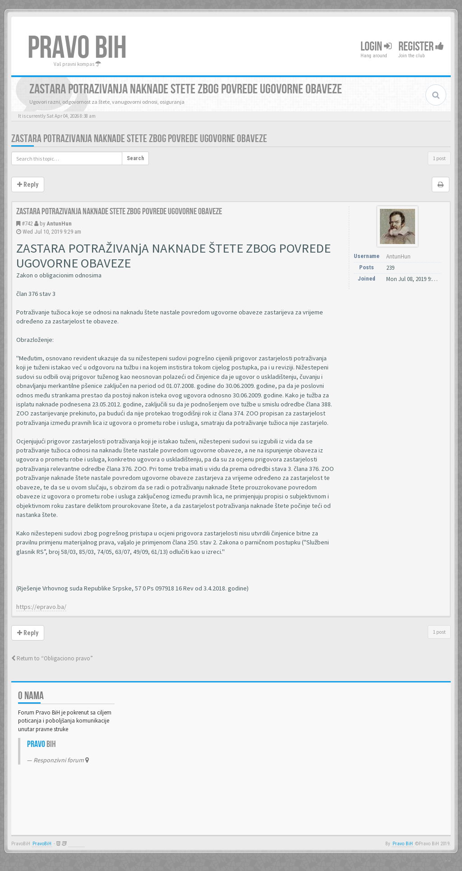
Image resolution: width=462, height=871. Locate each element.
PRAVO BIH (77, 48)
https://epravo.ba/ (41, 607)
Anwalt (76, 844)
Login (376, 46)
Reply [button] (27, 184)
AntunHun (59, 223)
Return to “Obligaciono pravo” (52, 658)
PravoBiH (41, 844)
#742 (27, 223)
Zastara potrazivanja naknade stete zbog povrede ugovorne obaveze (139, 138)
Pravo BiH (403, 844)
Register (421, 46)
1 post (439, 158)
